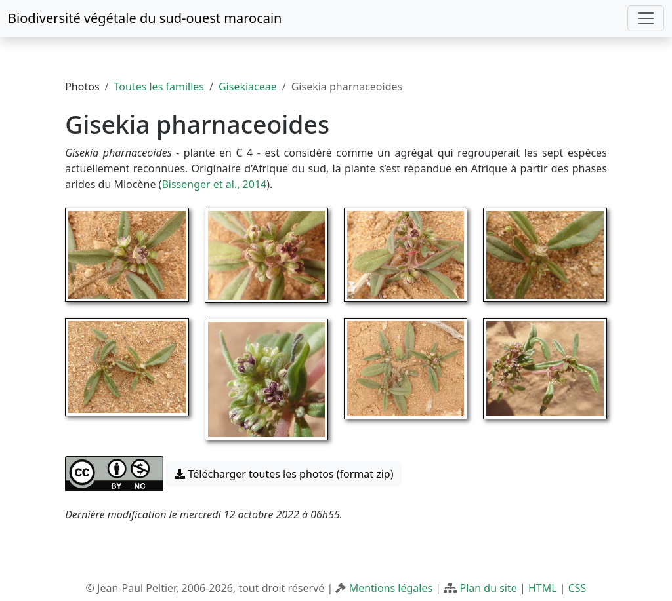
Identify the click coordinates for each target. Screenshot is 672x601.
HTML (542, 588)
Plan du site (487, 588)
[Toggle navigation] (645, 18)
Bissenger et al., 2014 (213, 184)
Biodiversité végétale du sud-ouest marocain (145, 18)
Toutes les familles (159, 86)
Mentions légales (391, 588)
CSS (577, 588)
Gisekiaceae (248, 86)
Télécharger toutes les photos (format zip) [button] (284, 474)
